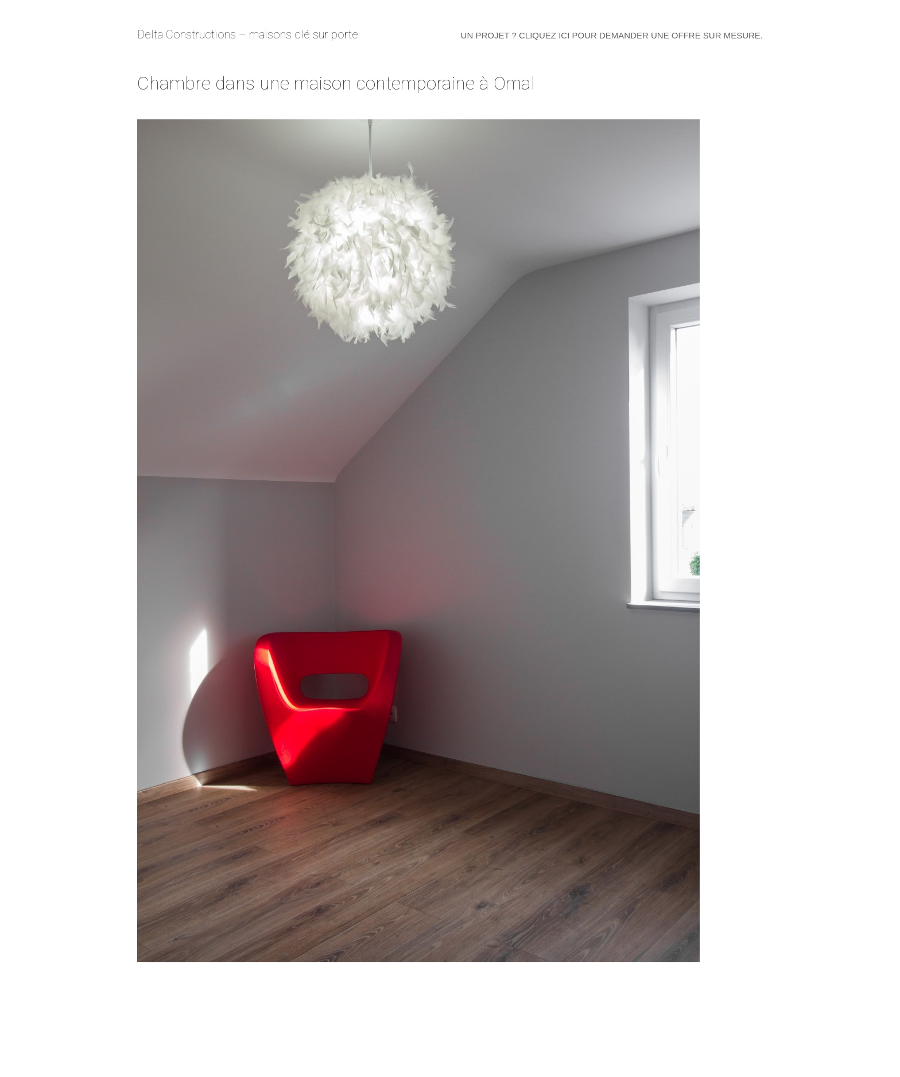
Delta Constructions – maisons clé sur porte (247, 34)
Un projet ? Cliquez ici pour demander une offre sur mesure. (612, 35)
